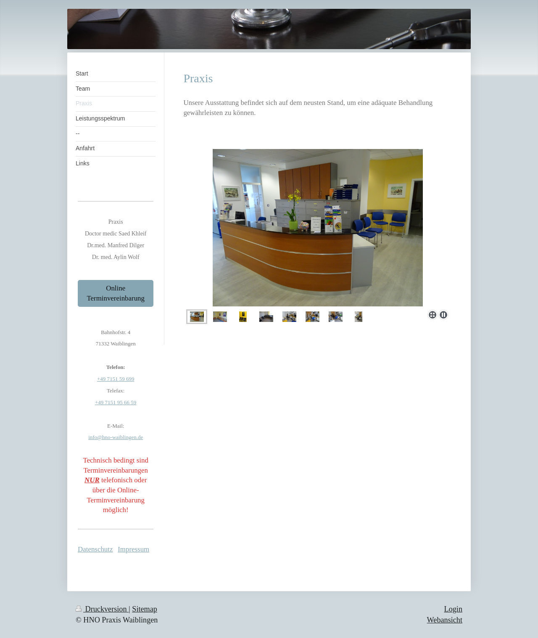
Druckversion (102, 609)
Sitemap (144, 609)
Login (453, 609)
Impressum (133, 549)
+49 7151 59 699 (115, 379)
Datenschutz (95, 549)
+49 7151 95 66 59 (115, 402)
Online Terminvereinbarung (116, 293)
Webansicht (444, 620)
